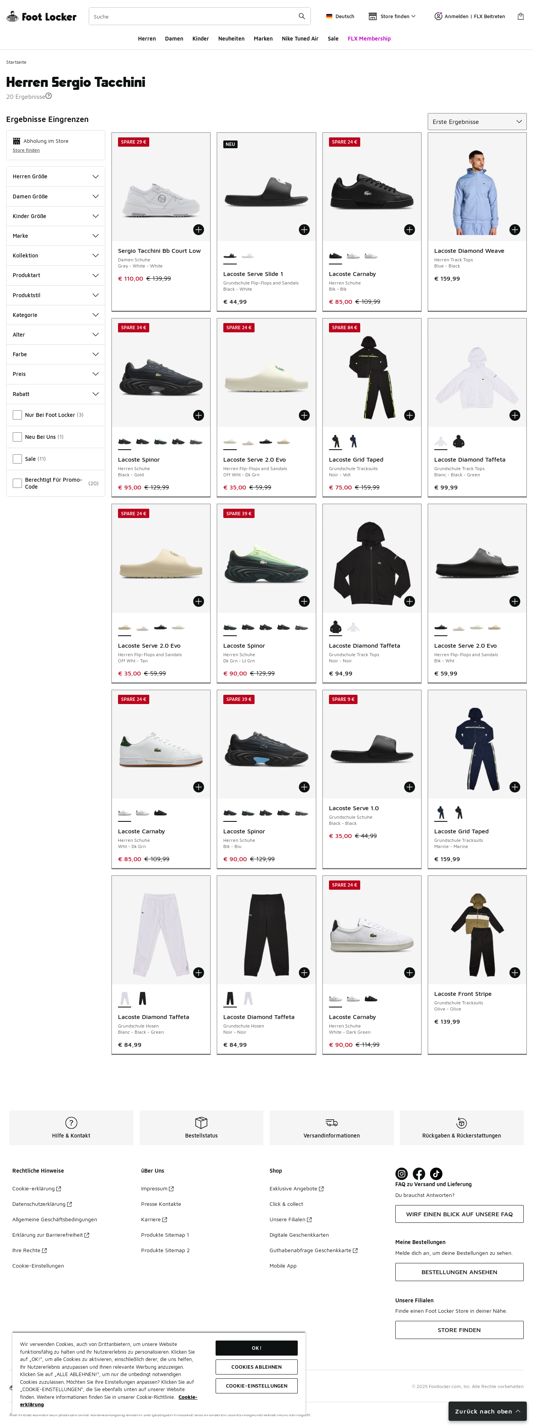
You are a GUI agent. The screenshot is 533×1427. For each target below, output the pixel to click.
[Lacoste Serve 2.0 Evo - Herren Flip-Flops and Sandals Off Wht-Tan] (283, 441)
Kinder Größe (56, 216)
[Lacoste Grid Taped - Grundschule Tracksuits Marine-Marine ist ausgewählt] (440, 813)
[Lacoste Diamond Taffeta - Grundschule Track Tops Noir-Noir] (458, 441)
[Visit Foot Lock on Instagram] (401, 1174)
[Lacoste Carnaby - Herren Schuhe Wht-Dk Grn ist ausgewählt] (124, 813)
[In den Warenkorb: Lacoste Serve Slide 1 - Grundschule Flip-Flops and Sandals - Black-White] (304, 229)
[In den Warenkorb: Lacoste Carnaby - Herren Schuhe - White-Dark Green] (409, 972)
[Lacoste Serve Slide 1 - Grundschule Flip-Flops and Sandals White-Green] (248, 255)
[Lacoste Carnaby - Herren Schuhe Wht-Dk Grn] (353, 255)
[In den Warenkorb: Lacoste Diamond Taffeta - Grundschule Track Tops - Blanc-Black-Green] (514, 415)
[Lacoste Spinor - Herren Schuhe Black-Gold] (283, 627)
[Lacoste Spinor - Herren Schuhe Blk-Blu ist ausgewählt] (229, 813)
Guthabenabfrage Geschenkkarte (314, 1250)
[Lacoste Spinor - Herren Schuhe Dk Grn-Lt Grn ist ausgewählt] (229, 627)
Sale (333, 38)
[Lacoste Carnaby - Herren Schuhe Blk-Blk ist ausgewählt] (335, 255)
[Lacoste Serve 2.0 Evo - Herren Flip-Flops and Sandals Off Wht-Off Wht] (248, 441)
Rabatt (56, 394)
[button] (48, 95)
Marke (56, 235)
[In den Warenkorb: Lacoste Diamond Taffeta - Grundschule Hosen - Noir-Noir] (304, 972)
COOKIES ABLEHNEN (256, 1367)
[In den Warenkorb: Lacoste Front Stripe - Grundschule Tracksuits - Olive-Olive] (514, 972)
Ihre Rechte (29, 1250)
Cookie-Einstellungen (38, 1265)
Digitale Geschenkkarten (299, 1234)
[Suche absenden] (301, 16)
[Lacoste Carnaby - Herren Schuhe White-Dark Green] (371, 255)
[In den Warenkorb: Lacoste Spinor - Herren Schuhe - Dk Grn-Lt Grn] (304, 601)
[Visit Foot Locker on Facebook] (419, 1174)
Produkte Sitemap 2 (165, 1250)
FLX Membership (369, 38)
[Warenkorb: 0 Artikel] (520, 16)
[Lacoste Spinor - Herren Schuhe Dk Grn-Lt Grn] (160, 441)
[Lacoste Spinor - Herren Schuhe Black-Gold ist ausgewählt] (124, 441)
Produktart (56, 275)
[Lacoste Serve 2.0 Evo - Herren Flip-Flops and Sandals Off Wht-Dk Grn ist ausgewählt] (229, 441)
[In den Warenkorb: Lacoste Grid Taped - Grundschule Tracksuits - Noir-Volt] (409, 415)
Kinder (200, 38)
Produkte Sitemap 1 (165, 1234)
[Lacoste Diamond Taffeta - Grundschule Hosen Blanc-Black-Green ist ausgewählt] (124, 998)
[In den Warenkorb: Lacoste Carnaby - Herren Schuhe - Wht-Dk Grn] (198, 787)
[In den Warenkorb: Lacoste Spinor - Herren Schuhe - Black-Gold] (198, 415)
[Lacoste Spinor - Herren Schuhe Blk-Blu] (142, 441)
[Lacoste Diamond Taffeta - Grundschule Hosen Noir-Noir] (142, 998)
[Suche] (199, 16)
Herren (147, 38)
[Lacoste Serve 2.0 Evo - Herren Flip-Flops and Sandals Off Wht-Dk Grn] (178, 627)
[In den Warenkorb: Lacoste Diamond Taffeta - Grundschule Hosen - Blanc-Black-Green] (198, 972)
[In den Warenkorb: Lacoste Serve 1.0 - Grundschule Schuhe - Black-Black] (409, 787)
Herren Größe (56, 176)
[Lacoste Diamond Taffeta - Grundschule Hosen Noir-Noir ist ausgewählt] (229, 998)
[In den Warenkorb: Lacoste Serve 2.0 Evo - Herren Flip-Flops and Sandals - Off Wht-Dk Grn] (304, 415)
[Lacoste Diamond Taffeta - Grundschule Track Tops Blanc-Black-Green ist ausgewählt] (440, 441)
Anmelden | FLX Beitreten (470, 16)
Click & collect (286, 1203)
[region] (158, 1373)
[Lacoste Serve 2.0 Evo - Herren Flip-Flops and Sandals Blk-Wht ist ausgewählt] (440, 627)
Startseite (16, 62)
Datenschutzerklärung (42, 1203)
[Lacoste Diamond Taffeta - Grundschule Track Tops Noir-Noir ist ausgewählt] (335, 627)
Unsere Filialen (291, 1219)
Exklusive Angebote (297, 1188)
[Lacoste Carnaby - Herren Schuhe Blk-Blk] (160, 813)
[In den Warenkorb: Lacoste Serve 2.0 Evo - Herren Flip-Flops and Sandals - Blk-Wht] (514, 601)
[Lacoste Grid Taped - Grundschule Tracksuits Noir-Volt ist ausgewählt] (335, 441)
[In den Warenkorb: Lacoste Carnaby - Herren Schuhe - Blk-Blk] (409, 229)
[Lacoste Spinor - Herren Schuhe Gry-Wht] (195, 441)
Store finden (26, 150)
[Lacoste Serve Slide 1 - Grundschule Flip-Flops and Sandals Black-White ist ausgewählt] (229, 255)
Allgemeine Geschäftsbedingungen (54, 1219)
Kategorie (56, 314)
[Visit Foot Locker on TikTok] (436, 1174)
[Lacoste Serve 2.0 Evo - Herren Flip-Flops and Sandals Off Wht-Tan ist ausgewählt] (124, 627)
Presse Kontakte (161, 1203)
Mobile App (283, 1265)
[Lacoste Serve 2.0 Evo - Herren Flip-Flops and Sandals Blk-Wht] (265, 441)
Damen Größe (56, 196)
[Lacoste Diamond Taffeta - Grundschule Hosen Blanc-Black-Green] (248, 998)
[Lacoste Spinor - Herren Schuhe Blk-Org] (178, 441)
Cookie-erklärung (36, 1188)
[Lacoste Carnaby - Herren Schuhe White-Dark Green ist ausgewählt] (335, 998)
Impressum (157, 1188)
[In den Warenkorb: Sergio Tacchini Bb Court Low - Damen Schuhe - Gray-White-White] (198, 229)
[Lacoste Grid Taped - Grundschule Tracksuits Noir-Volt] (458, 813)
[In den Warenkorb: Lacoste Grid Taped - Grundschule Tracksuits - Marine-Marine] (514, 787)
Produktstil (56, 295)
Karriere (154, 1219)
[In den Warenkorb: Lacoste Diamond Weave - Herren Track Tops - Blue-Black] (514, 229)
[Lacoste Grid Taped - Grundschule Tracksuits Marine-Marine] (353, 441)
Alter (56, 334)
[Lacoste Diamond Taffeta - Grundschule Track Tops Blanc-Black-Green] (353, 627)
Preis (56, 374)
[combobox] (199, 16)
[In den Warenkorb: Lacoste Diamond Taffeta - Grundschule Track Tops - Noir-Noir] (409, 601)
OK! (256, 1348)
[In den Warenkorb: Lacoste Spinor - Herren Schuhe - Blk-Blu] (304, 787)
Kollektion (56, 255)
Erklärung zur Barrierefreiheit (50, 1234)
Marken (263, 38)
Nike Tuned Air (300, 38)
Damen (174, 38)
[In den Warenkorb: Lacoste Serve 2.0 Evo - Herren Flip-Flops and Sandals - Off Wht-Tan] (198, 601)
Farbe (56, 354)
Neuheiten (231, 38)
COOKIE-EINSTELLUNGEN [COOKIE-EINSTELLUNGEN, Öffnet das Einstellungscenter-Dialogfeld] (257, 1386)
